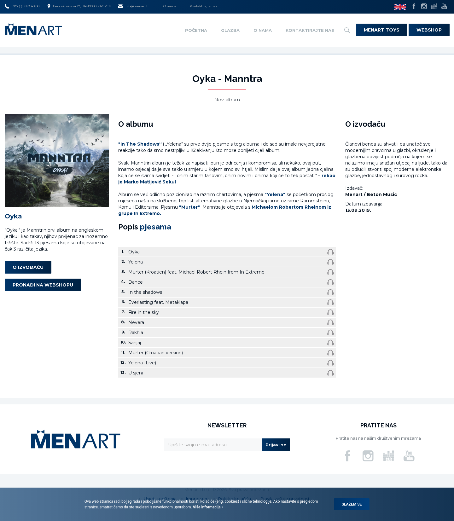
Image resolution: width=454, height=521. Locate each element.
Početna (196, 30)
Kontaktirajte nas (203, 6)
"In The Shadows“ (140, 144)
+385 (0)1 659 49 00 (22, 6)
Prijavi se (275, 444)
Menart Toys (381, 30)
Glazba (230, 30)
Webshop (429, 30)
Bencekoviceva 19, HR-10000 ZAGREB (79, 6)
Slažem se (352, 504)
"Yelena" (275, 194)
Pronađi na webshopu (43, 285)
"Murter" (190, 207)
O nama (169, 6)
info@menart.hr (134, 6)
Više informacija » (208, 507)
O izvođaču (28, 267)
